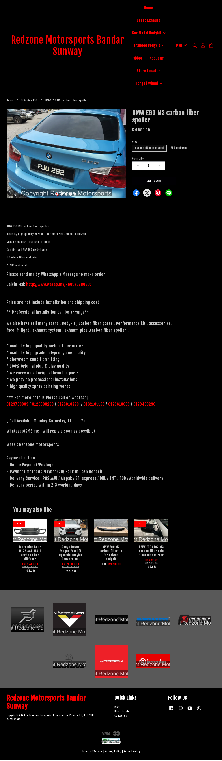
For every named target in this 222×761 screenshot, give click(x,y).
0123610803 (119, 405)
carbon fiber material (149, 149)
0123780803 (18, 405)
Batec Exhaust (148, 21)
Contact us (120, 716)
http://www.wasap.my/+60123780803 (59, 285)
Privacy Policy (113, 752)
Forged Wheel (149, 84)
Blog (117, 707)
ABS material (179, 149)
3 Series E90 (29, 101)
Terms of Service (92, 752)
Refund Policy (132, 752)
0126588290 (43, 405)
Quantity (138, 159)
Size (135, 143)
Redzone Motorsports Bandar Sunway (67, 46)
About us (157, 59)
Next (119, 155)
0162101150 (93, 405)
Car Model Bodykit (149, 33)
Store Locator (148, 71)
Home (148, 8)
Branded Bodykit (149, 46)
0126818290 (68, 405)
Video (137, 59)
